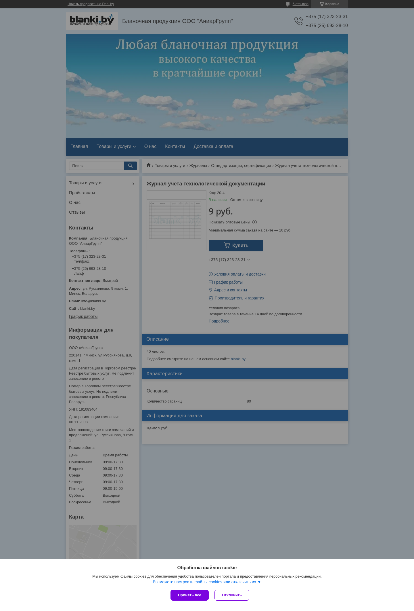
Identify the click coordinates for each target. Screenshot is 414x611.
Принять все (189, 595)
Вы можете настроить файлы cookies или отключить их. (205, 582)
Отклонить (232, 595)
